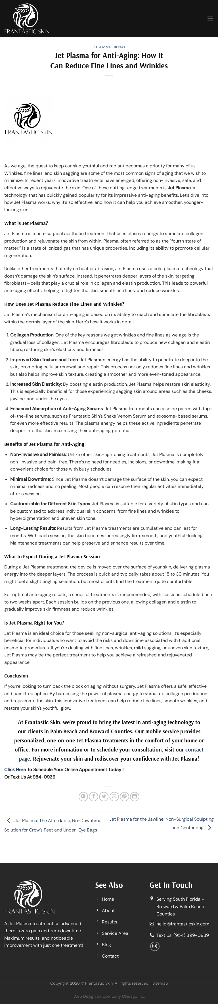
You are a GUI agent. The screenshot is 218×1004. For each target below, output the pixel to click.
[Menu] (210, 18)
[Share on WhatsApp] (83, 796)
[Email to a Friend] (114, 796)
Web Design (85, 996)
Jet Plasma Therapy (108, 47)
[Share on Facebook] (93, 796)
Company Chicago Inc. (123, 996)
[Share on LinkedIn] (134, 796)
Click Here (15, 770)
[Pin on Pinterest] (124, 796)
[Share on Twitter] (103, 796)
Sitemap (160, 983)
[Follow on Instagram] (155, 946)
